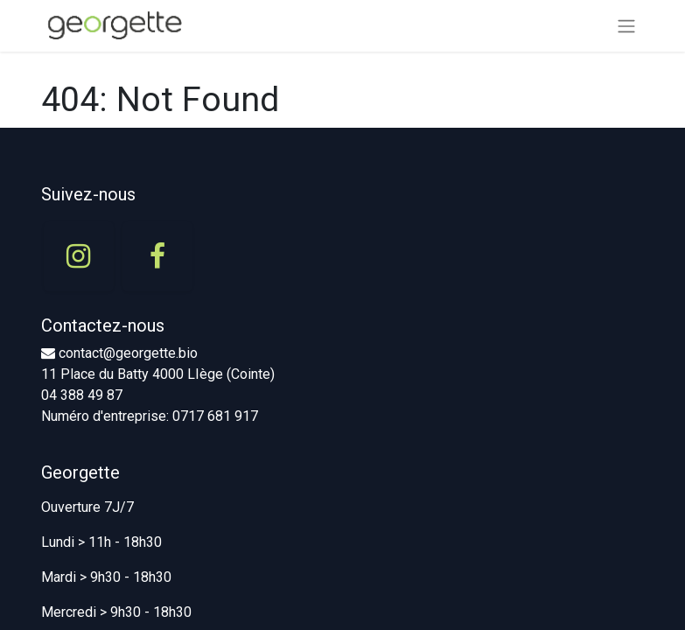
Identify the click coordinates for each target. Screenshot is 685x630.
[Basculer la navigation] (626, 26)
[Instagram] (79, 256)
